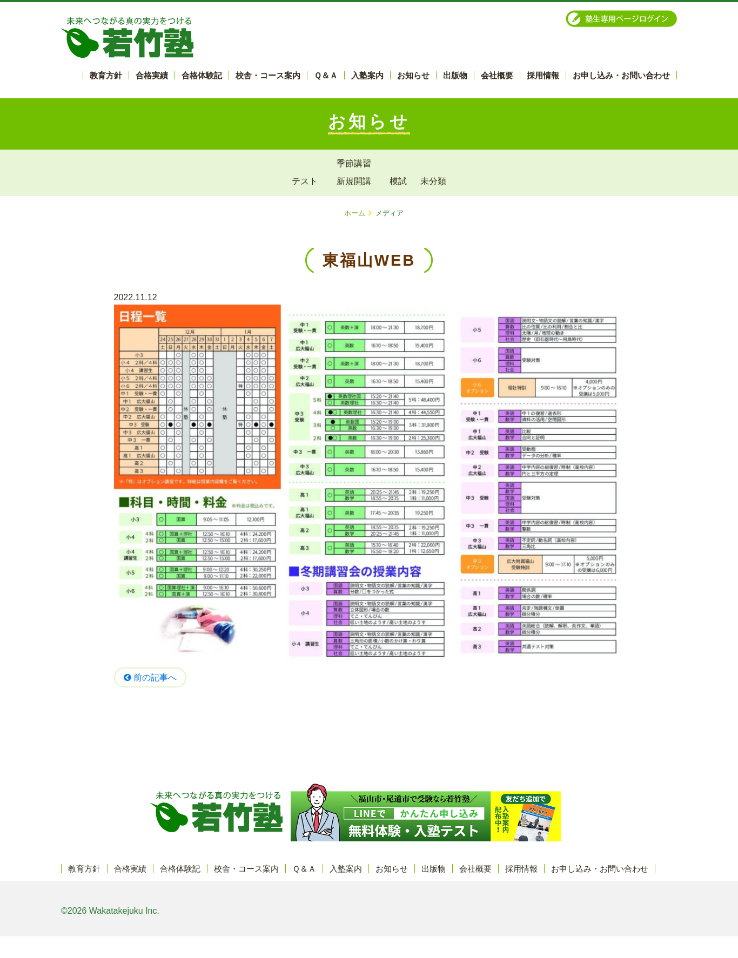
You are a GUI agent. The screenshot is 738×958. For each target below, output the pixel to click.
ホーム (354, 213)
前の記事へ (150, 677)
